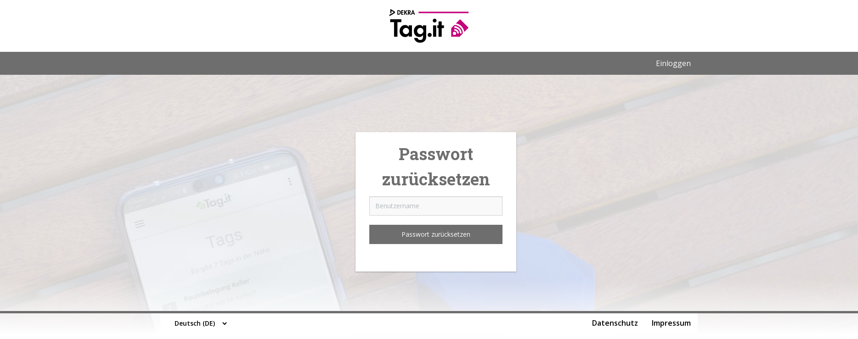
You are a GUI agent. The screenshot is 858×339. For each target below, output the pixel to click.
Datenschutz (615, 323)
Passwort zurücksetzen (435, 234)
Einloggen (673, 63)
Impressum (671, 323)
